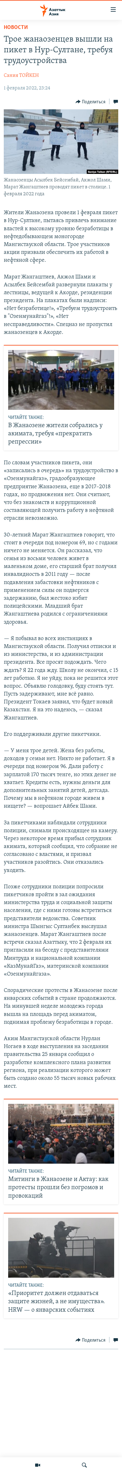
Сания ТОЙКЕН (21, 75)
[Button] (91, 101)
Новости (16, 28)
